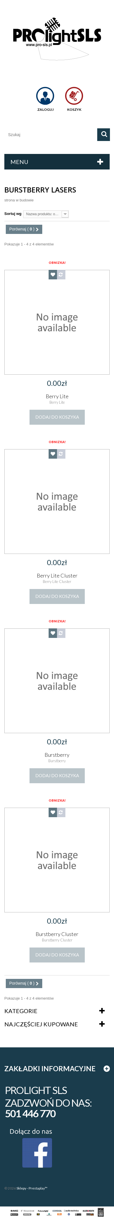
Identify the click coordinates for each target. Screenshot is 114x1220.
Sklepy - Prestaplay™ (31, 1188)
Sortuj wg (12, 213)
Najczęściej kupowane (41, 1024)
